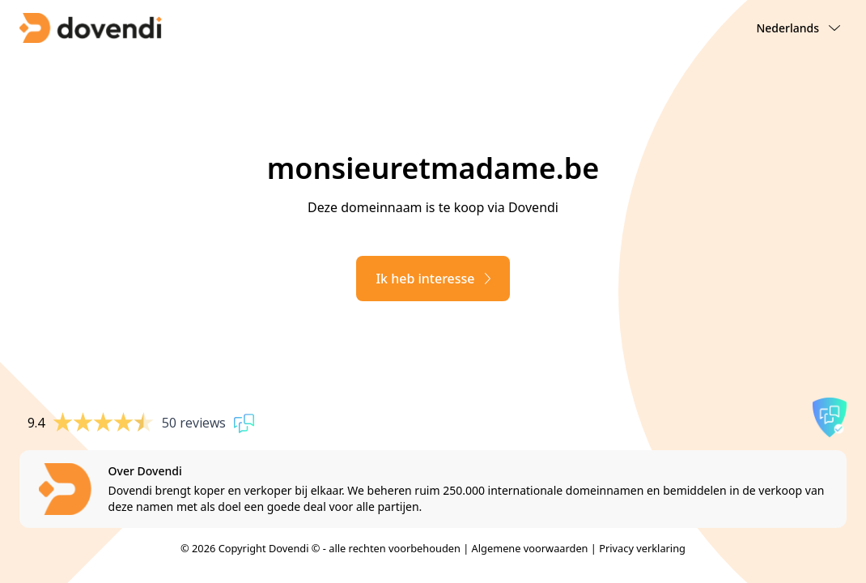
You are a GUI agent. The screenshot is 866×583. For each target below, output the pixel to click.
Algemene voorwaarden (530, 548)
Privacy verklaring (642, 548)
